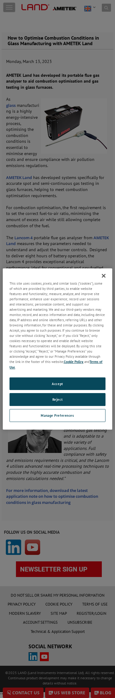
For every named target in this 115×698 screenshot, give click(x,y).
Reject (57, 399)
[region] (57, 349)
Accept (57, 383)
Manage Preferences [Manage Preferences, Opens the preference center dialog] (57, 415)
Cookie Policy (73, 362)
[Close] (103, 276)
